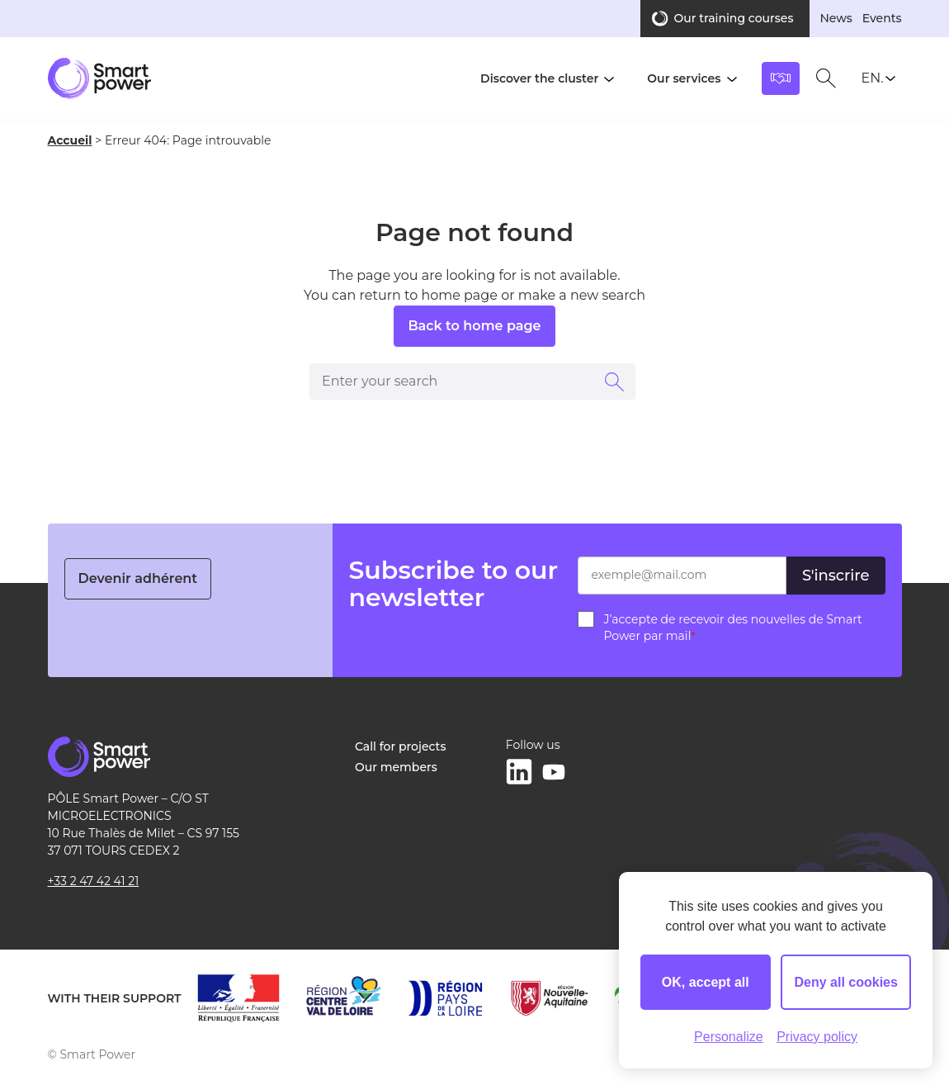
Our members (396, 767)
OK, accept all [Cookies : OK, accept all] (705, 982)
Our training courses (733, 18)
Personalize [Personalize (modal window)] (728, 1037)
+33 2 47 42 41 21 (93, 881)
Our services (683, 78)
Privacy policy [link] (817, 1037)
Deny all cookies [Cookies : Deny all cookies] (846, 982)
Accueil (70, 140)
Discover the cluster (539, 78)
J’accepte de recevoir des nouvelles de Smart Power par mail (733, 627)
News (835, 18)
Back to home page (474, 326)
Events (882, 18)
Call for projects (400, 746)
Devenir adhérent (138, 578)
